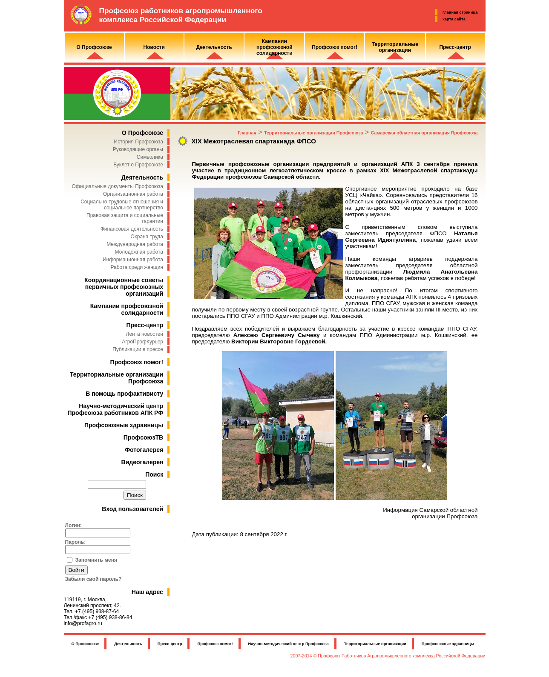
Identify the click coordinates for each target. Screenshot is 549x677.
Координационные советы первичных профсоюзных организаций (123, 287)
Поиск (154, 474)
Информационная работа (133, 260)
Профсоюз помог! (137, 362)
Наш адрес (147, 591)
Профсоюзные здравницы (123, 425)
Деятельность (142, 177)
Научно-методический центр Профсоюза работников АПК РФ (116, 409)
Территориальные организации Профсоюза (313, 132)
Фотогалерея (144, 449)
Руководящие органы (138, 149)
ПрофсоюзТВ (143, 437)
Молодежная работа (139, 252)
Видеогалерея (142, 462)
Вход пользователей (132, 509)
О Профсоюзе (142, 132)
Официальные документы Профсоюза (117, 186)
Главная (247, 132)
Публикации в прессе (137, 349)
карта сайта (454, 19)
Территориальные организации (375, 644)
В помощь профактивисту (124, 393)
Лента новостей (145, 334)
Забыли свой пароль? (93, 579)
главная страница (460, 12)
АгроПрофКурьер (142, 342)
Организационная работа (133, 194)
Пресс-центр (144, 325)
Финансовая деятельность (132, 229)
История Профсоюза (138, 142)
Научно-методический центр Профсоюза (288, 644)
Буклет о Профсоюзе (138, 165)
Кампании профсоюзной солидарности (126, 309)
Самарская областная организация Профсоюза (424, 132)
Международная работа (134, 244)
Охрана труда (147, 237)
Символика (150, 157)
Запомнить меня (96, 560)
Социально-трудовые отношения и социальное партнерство (121, 205)
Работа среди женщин (136, 267)
